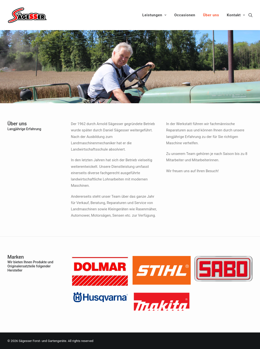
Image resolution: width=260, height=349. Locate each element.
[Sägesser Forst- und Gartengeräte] (27, 15)
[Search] (250, 15)
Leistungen (154, 15)
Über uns (211, 15)
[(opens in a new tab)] (100, 285)
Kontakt (236, 15)
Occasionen (184, 15)
